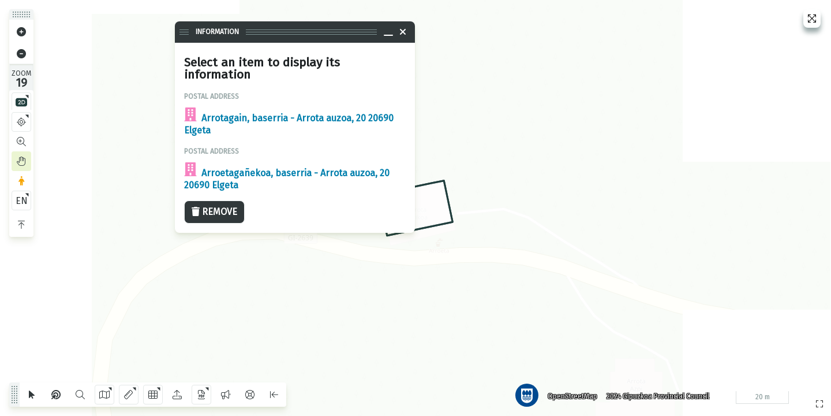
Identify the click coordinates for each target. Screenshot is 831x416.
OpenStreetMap (572, 396)
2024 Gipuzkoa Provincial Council (657, 396)
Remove (214, 211)
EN (22, 200)
